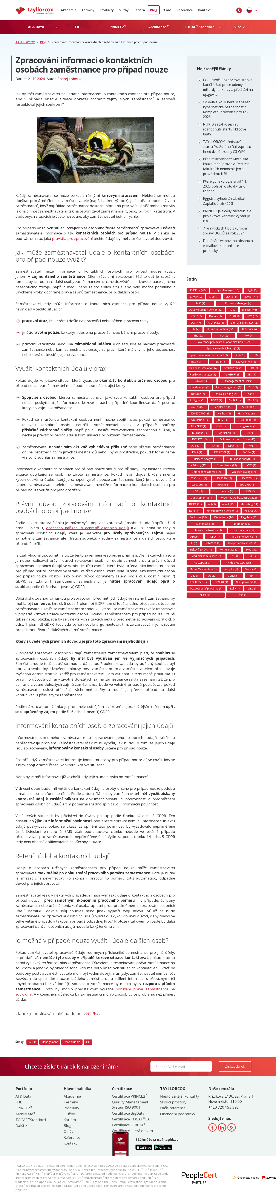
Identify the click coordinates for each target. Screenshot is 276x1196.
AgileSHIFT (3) (232, 374)
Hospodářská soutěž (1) (242, 543)
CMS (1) (251, 465)
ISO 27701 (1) (249, 478)
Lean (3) (251, 394)
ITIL (18, 1102)
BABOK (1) (248, 452)
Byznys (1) (197, 361)
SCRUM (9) (196, 296)
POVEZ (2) (196, 316)
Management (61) (201, 497)
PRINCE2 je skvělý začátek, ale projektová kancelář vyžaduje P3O (227, 216)
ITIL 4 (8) (253, 387)
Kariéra (139, 10)
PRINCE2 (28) (197, 290)
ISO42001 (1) (212, 543)
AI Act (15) (228, 504)
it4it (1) (251, 433)
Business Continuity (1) (220, 329)
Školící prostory (173, 1102)
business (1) (199, 433)
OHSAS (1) (234, 400)
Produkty (107, 10)
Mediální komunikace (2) (206, 556)
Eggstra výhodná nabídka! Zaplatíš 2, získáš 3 (224, 201)
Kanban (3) (224, 413)
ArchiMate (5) (216, 322)
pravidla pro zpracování (72, 238)
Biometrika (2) (242, 524)
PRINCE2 (23, 1107)
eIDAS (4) (231, 296)
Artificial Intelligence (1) (243, 536)
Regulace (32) (249, 517)
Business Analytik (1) (242, 459)
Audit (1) (213, 575)
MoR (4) (248, 335)
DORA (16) (195, 504)
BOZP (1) (216, 400)
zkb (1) (243, 595)
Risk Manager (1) (199, 387)
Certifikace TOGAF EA (131, 1119)
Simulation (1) (199, 420)
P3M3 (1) (252, 400)
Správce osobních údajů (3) (223, 348)
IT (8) (255, 355)
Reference (185, 10)
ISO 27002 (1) (199, 485)
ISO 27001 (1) (248, 485)
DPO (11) (233, 446)
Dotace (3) (215, 316)
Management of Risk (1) (239, 381)
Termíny (87, 10)
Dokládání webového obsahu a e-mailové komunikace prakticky (228, 245)
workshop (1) (227, 433)
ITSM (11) (219, 361)
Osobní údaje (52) (244, 530)
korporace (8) (224, 491)
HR (88, 1042)
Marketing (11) (249, 504)
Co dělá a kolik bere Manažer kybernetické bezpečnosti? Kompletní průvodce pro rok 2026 (226, 109)
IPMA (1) (197, 452)
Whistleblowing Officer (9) (222, 511)
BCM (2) (194, 329)
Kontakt (204, 10)
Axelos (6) (197, 407)
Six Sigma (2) (196, 400)
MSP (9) (200, 303)
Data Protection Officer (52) (205, 310)
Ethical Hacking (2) (225, 394)
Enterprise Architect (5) (244, 322)
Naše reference (173, 1107)
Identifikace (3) (205, 524)
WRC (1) (252, 588)
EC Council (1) (198, 478)
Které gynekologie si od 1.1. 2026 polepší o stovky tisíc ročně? (225, 186)
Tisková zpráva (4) (201, 549)
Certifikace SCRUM (128, 1124)
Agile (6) (252, 290)
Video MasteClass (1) (240, 563)
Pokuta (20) (251, 511)
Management (50, 1042)
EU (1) (252, 556)
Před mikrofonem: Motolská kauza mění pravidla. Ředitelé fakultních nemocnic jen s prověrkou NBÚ (226, 166)
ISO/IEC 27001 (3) (200, 413)
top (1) (252, 575)
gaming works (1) (246, 426)
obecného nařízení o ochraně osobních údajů (87, 527)
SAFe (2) (195, 446)
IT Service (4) (249, 329)
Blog (153, 10)
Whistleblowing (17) (244, 472)
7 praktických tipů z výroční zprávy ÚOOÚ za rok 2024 (225, 231)
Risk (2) (223, 335)
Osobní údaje (72, 1042)
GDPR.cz (93, 1013)
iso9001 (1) (221, 582)
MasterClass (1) (203, 563)
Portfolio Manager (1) (203, 374)
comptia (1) (231, 569)
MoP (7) (213, 296)
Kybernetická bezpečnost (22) (239, 497)
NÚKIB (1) (205, 595)
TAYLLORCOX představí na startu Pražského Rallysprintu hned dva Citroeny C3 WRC (227, 146)
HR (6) (193, 543)
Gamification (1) (247, 413)
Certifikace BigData (128, 1113)
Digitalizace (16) (223, 517)
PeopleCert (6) (222, 407)
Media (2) (251, 549)
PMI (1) (252, 446)
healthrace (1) (198, 582)
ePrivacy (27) (198, 465)
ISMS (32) (252, 316)
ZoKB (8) (234, 316)
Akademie (68, 10)
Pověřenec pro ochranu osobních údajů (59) (223, 342)
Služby (124, 10)
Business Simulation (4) (203, 368)
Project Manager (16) (226, 290)
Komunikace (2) (229, 549)
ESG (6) (250, 491)
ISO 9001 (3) (249, 407)
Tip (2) (232, 310)
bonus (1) (233, 575)
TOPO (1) (214, 536)
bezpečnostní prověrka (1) (206, 588)
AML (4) (194, 536)
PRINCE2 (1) (198, 426)
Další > (21, 1125)
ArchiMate (25, 1113)
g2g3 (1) (220, 426)
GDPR (32, 1042)
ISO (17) (252, 374)
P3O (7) (253, 368)
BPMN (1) (223, 420)
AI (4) (235, 556)
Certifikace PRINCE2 (129, 1096)
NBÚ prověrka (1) (246, 582)
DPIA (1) (239, 355)
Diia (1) (195, 575)
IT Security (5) (250, 310)
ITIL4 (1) (214, 446)
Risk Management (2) (228, 387)
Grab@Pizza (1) (233, 368)
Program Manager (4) (238, 303)
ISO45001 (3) (201, 381)
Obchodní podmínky (177, 1113)
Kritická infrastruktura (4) (207, 530)
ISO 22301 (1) (222, 452)
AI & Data (23, 1096)
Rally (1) (234, 588)
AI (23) (212, 504)
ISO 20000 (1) (248, 420)
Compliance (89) (227, 465)
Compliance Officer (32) (206, 472)
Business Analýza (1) (205, 459)
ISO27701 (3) (199, 439)
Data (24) (194, 511)
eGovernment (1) (245, 361)
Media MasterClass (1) (203, 569)
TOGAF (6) (195, 322)
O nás (167, 10)
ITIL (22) (198, 335)
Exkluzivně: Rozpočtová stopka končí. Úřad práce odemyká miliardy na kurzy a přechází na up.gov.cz (228, 87)
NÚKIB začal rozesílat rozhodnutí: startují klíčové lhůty (224, 129)
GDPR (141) (251, 296)
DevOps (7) (198, 394)
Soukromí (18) (198, 517)
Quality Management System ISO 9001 (130, 1105)
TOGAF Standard (30, 1119)
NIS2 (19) (198, 491)
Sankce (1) (251, 569)
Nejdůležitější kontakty (179, 1096)
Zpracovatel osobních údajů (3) (209, 355)
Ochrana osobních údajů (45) (237, 439)
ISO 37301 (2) (224, 478)
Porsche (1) (223, 485)
